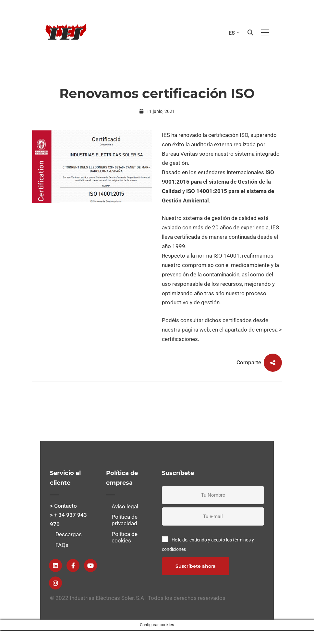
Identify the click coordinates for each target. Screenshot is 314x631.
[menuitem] (232, 32)
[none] (232, 32)
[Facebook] (72, 565)
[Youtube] (90, 565)
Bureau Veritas (180, 154)
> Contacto (63, 506)
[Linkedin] (55, 565)
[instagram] (55, 582)
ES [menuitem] (232, 33)
